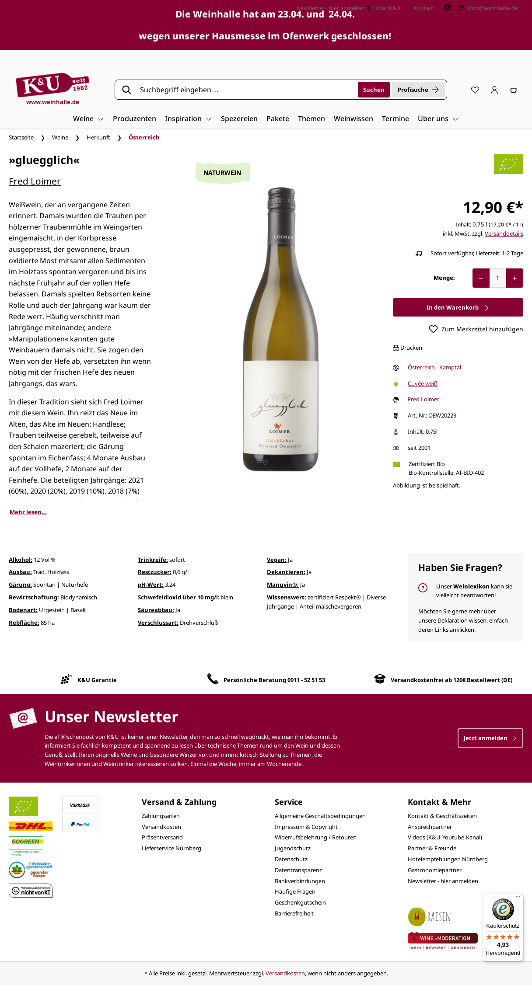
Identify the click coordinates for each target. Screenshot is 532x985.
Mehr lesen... (28, 512)
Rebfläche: (24, 623)
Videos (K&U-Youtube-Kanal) (445, 837)
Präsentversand (162, 837)
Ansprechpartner (430, 827)
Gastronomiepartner (435, 870)
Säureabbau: (156, 610)
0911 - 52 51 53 (306, 680)
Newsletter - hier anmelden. (444, 881)
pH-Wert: (151, 584)
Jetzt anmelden (490, 738)
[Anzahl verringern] (481, 278)
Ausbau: (20, 572)
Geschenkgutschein (300, 902)
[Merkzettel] (475, 89)
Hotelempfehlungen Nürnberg (448, 859)
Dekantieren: (286, 572)
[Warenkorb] (513, 89)
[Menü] (518, 899)
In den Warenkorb (458, 307)
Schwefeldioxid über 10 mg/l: (179, 597)
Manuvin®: (283, 584)
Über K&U (387, 8)
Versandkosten (161, 827)
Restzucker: (155, 572)
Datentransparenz (298, 870)
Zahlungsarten (161, 816)
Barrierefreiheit (294, 913)
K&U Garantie (97, 680)
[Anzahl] (498, 278)
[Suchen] (374, 89)
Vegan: (277, 560)
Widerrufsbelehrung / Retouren (316, 837)
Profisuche (418, 90)
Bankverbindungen (300, 881)
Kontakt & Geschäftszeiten (442, 816)
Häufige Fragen (295, 891)
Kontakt (424, 8)
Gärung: (20, 584)
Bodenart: (23, 610)
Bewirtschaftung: (34, 597)
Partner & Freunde (432, 848)
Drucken (407, 348)
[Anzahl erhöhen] (514, 278)
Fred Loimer (35, 181)
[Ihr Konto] (494, 89)
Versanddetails (504, 233)
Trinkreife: (153, 560)
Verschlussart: (158, 623)
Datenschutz (291, 859)
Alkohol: (20, 560)
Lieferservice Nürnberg (171, 848)
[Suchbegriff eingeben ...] (246, 89)
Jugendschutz (293, 848)
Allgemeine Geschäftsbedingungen (320, 816)
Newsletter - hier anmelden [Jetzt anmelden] (331, 8)
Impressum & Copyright (306, 827)
